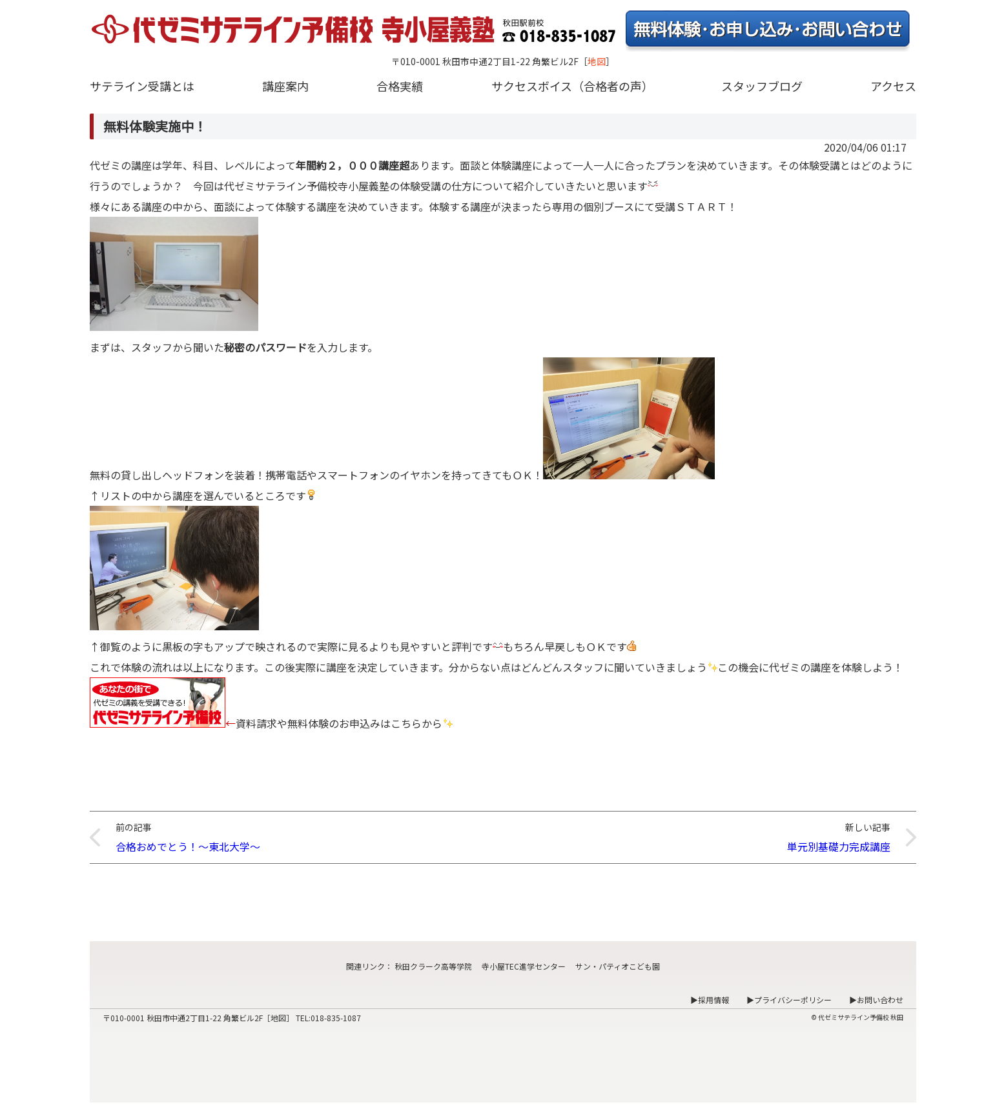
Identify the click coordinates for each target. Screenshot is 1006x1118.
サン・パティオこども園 (617, 966)
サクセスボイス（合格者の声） (572, 85)
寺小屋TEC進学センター (524, 966)
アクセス (893, 85)
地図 (597, 61)
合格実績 (399, 85)
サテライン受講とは (142, 85)
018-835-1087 (336, 1017)
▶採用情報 (709, 999)
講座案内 (285, 85)
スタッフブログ (762, 85)
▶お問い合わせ (876, 999)
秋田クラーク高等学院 (433, 966)
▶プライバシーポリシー (789, 999)
